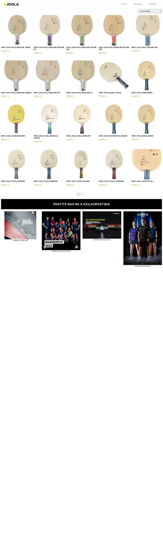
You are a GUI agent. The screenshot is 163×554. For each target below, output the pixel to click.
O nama (124, 4)
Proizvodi (153, 4)
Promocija (138, 4)
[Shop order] (150, 11)
